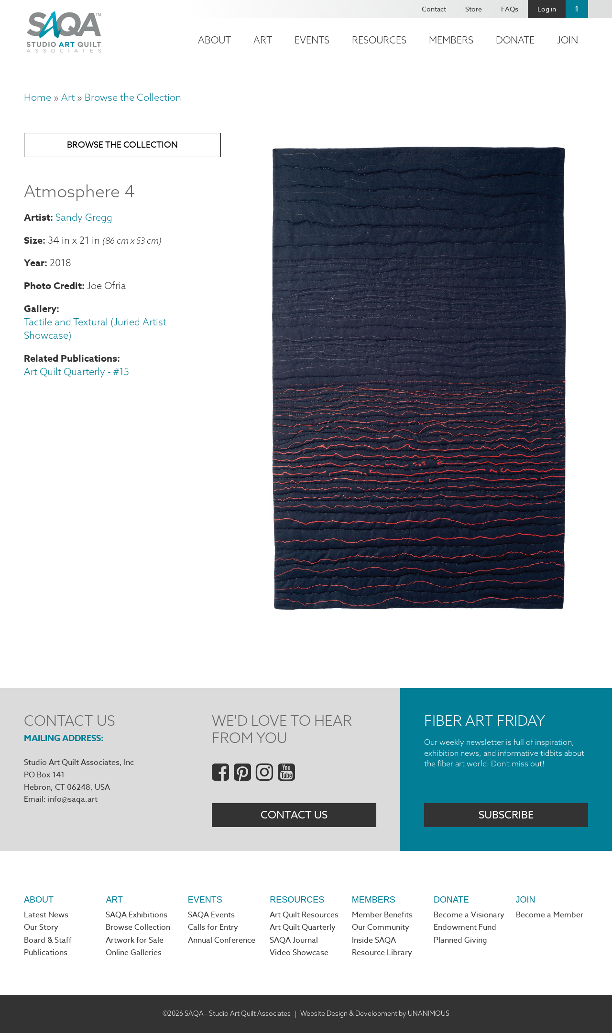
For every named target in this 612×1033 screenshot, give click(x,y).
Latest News (46, 915)
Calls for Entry (213, 927)
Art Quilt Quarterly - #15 (76, 371)
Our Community (380, 927)
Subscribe (506, 815)
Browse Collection (138, 927)
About (214, 40)
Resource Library (382, 952)
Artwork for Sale (135, 940)
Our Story (41, 927)
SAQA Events (211, 915)
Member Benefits (382, 915)
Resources (379, 40)
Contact (434, 8)
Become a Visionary (469, 915)
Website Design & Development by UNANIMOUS (374, 1013)
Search (577, 9)
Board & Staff (48, 940)
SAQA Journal (294, 940)
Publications (45, 952)
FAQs (509, 8)
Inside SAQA (374, 940)
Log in (546, 8)
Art (262, 40)
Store (473, 8)
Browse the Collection (133, 97)
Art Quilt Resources (304, 915)
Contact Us (294, 815)
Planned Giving (460, 940)
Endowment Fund (465, 927)
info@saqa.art (73, 799)
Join (567, 40)
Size (33, 240)
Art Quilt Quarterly (303, 927)
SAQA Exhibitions (136, 915)
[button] (418, 617)
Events (312, 40)
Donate (515, 40)
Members (451, 40)
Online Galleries (134, 952)
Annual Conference (221, 940)
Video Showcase (299, 952)
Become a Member (549, 915)
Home (37, 97)
